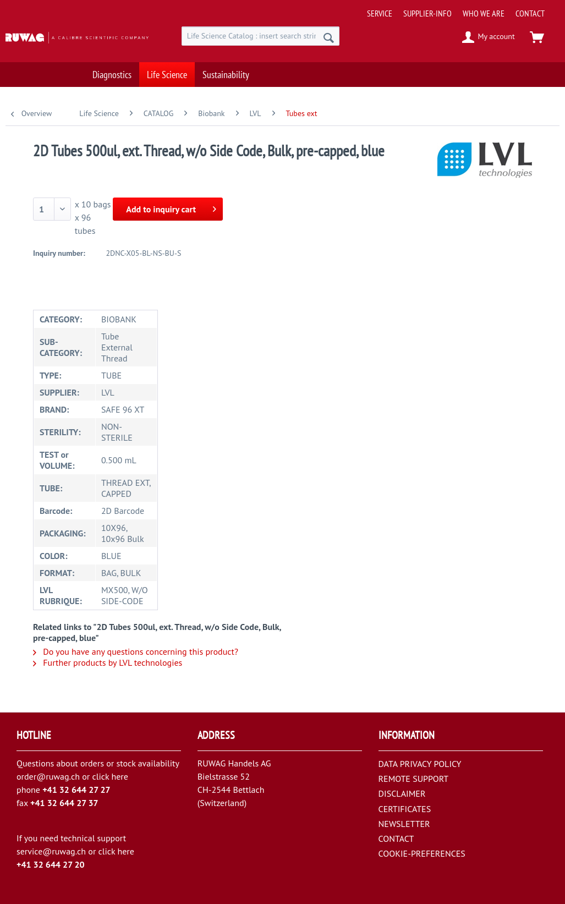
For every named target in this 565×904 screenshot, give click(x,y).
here (119, 776)
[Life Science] (167, 69)
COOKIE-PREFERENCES (422, 853)
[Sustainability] (226, 69)
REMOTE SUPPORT (414, 778)
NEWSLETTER (404, 823)
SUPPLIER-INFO (427, 13)
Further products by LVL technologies (107, 662)
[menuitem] (462, 9)
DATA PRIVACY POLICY (420, 763)
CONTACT (530, 13)
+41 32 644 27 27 (76, 789)
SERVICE (379, 13)
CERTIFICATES (405, 808)
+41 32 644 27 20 (51, 864)
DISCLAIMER (402, 793)
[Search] (328, 37)
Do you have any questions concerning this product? (135, 651)
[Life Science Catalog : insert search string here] (261, 36)
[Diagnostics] (112, 69)
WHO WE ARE (483, 13)
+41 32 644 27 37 (64, 802)
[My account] (489, 37)
